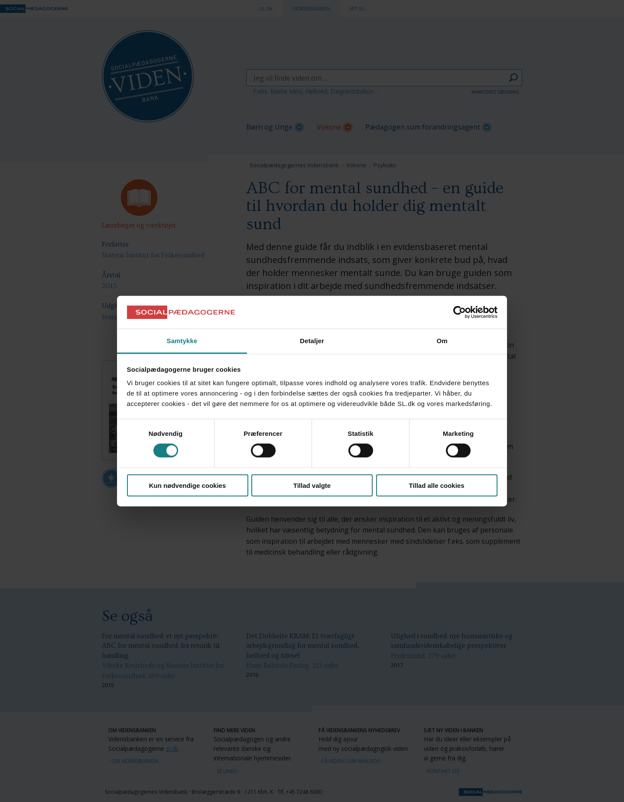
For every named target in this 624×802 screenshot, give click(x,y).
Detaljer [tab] (312, 340)
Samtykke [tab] (182, 340)
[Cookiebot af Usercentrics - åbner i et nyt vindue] (459, 312)
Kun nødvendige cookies (187, 485)
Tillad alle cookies (436, 485)
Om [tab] (441, 340)
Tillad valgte (312, 485)
